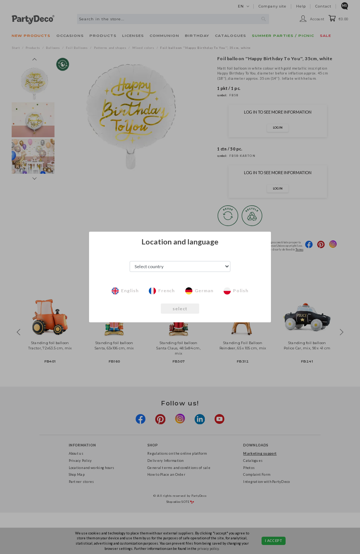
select (180, 308)
